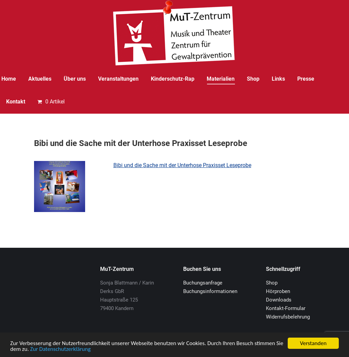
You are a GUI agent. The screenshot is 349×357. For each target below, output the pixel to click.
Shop (271, 283)
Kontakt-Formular (285, 308)
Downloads (278, 300)
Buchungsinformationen (210, 291)
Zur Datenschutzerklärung (60, 349)
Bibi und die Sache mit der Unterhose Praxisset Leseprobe (182, 165)
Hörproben (278, 291)
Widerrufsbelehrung (288, 317)
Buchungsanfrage (202, 283)
